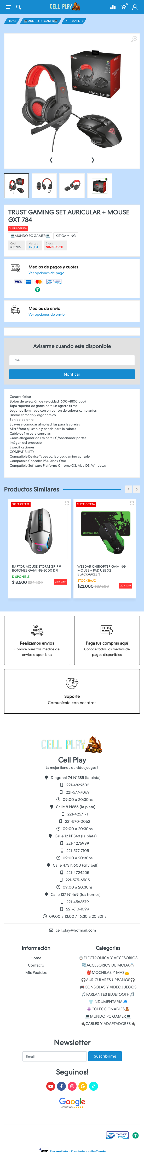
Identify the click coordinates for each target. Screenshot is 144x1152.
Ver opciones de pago (57, 269)
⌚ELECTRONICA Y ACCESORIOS (108, 958)
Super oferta (40, 243)
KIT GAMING (74, 21)
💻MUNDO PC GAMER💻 (40, 21)
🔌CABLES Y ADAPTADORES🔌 (108, 1024)
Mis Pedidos (36, 972)
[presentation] (51, 159)
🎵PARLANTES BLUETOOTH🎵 (108, 994)
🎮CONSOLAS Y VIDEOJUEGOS (108, 987)
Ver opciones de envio (57, 293)
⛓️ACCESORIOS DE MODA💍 (108, 965)
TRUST (49, 254)
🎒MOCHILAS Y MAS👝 (108, 972)
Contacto (36, 965)
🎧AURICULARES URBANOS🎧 (108, 980)
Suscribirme (105, 1056)
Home (12, 21)
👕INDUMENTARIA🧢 (108, 1002)
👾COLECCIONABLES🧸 (108, 1009)
